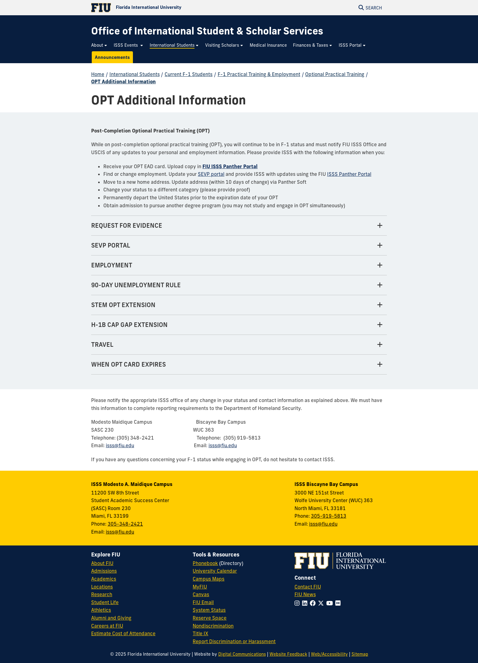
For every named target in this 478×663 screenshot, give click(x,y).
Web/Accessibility (329, 654)
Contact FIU (307, 587)
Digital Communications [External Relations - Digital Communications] (242, 654)
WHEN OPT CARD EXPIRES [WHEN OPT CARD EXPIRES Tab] (128, 364)
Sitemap (359, 654)
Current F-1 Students (188, 74)
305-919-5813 (328, 516)
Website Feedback (288, 654)
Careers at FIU (107, 626)
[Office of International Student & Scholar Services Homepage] (207, 31)
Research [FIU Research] (101, 594)
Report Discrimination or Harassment (234, 641)
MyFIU (200, 587)
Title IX (200, 633)
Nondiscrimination (213, 626)
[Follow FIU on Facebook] (314, 603)
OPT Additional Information (123, 81)
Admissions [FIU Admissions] (104, 571)
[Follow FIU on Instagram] (298, 603)
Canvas (201, 594)
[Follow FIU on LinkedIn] (306, 603)
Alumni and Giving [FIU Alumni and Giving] (111, 618)
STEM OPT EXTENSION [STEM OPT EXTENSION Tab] (123, 305)
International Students (134, 74)
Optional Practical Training (334, 74)
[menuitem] (99, 45)
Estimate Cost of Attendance (123, 633)
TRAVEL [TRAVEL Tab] (102, 344)
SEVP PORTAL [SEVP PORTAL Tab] (110, 245)
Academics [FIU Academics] (103, 579)
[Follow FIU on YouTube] (330, 603)
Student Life (105, 602)
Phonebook (205, 563)
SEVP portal (211, 174)
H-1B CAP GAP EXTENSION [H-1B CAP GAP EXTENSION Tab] (129, 324)
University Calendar (215, 571)
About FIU (102, 563)
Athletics (101, 610)
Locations (102, 587)
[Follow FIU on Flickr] (339, 603)
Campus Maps (208, 579)
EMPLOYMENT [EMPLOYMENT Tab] (111, 265)
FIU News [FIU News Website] (305, 594)
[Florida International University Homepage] (165, 7)
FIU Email (203, 602)
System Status (209, 610)
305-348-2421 (125, 524)
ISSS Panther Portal (349, 174)
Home (97, 74)
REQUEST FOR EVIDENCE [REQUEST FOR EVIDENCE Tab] (126, 225)
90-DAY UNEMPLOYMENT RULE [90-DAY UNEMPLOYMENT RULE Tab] (136, 285)
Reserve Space (210, 618)
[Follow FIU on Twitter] (322, 603)
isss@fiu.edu (120, 445)
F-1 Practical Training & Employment (259, 74)
